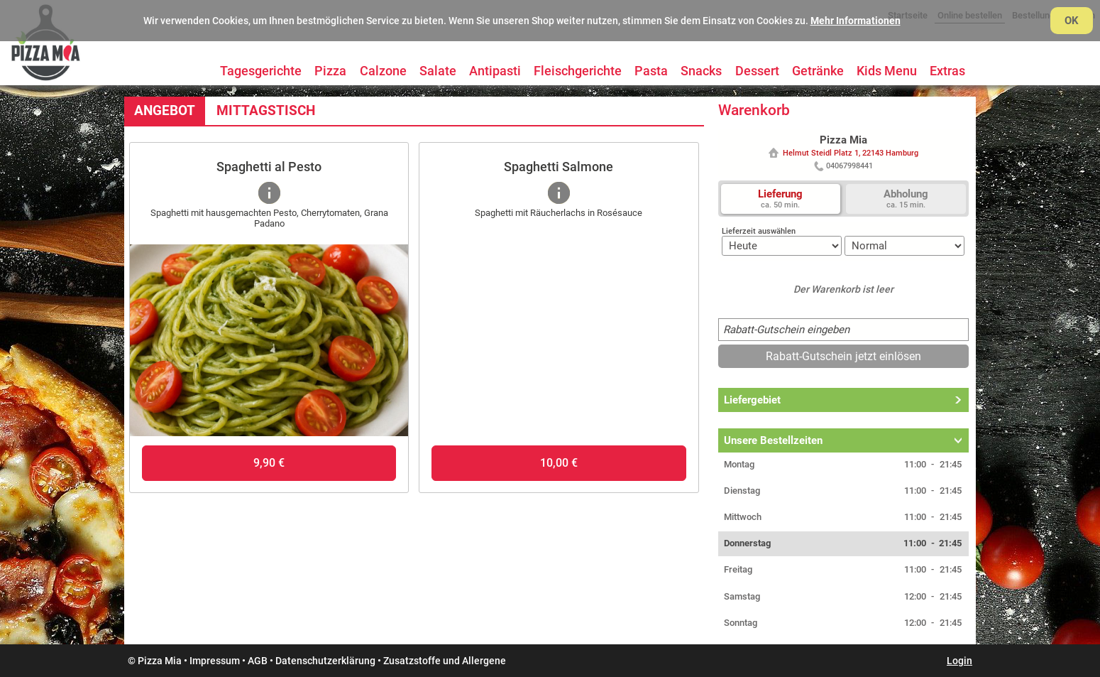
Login (959, 660)
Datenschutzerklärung (325, 660)
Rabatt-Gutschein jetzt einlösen (843, 356)
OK (1072, 20)
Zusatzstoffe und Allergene (444, 660)
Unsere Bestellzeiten (773, 440)
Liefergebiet (752, 400)
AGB (258, 660)
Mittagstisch (265, 110)
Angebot (164, 110)
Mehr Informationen (855, 20)
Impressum (214, 660)
